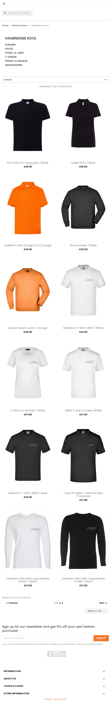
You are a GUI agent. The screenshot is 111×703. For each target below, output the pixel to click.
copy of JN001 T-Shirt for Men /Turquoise (83, 494)
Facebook (53, 658)
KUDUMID (10, 44)
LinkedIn (64, 658)
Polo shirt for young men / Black (28, 163)
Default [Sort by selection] (55, 79)
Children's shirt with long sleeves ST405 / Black (83, 580)
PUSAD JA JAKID (14, 52)
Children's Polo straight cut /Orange (27, 245)
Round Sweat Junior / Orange (28, 328)
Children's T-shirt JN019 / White (83, 328)
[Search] (17, 13)
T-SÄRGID (10, 57)
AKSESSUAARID (13, 65)
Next (103, 603)
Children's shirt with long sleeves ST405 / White (27, 580)
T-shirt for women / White (27, 410)
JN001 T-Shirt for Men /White (83, 410)
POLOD (9, 48)
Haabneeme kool (20, 38)
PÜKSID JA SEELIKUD (16, 61)
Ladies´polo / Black (83, 163)
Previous (11, 603)
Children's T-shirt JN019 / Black (28, 493)
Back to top (97, 611)
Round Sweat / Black (83, 245)
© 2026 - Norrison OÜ (55, 699)
